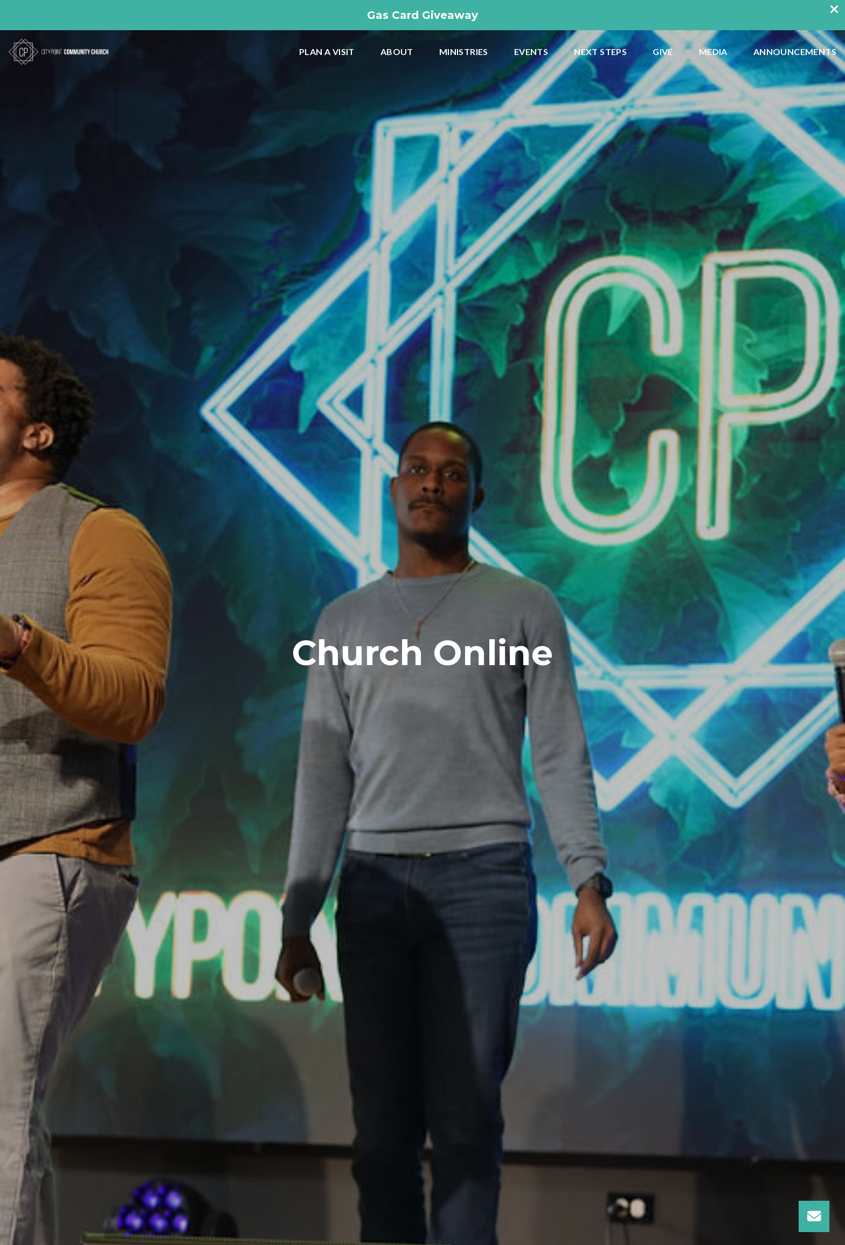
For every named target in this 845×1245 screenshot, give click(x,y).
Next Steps (600, 52)
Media (713, 52)
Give (663, 52)
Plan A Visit (327, 52)
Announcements (794, 52)
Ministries (463, 52)
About (396, 52)
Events (531, 52)
